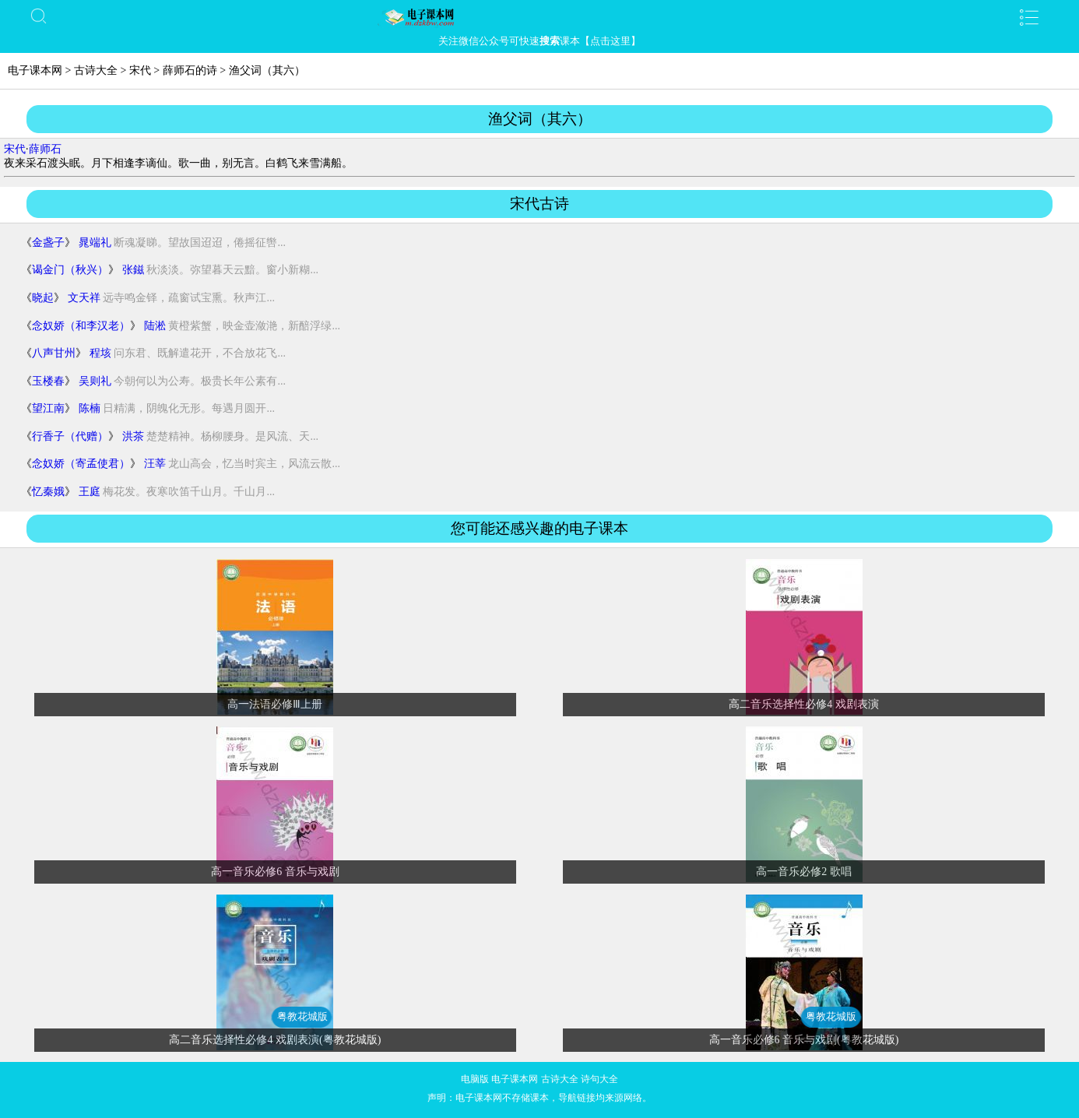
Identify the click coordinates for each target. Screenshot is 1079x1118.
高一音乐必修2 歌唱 (804, 871)
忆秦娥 (48, 491)
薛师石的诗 (190, 70)
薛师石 (45, 149)
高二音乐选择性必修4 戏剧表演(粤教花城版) (275, 1040)
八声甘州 (54, 353)
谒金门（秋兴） (70, 270)
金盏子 (48, 242)
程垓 (100, 353)
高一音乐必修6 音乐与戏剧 (275, 871)
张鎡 (133, 270)
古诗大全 (96, 70)
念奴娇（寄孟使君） (81, 463)
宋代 (140, 70)
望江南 (48, 408)
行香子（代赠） (70, 436)
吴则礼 (95, 381)
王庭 (89, 491)
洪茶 (133, 436)
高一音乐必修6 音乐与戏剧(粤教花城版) (804, 1040)
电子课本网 (35, 70)
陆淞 (155, 326)
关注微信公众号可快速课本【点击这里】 (539, 41)
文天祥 (84, 298)
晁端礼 (95, 242)
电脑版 (475, 1079)
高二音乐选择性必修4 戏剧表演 (804, 704)
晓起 (43, 298)
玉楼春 (48, 381)
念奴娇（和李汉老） (81, 326)
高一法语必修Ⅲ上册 (274, 704)
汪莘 (155, 463)
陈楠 (89, 408)
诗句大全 (599, 1079)
